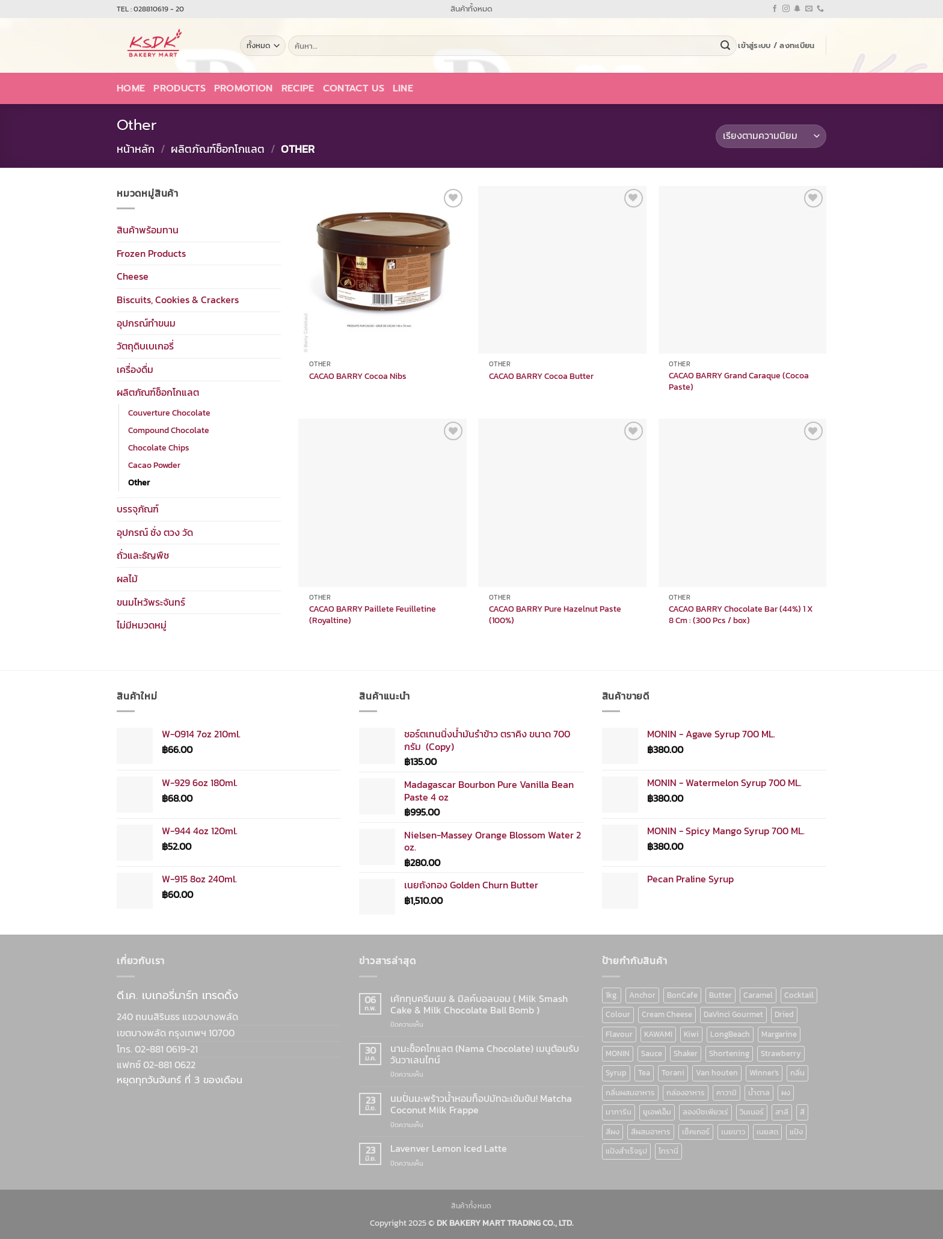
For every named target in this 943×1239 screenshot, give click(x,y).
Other (139, 482)
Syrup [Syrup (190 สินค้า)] (616, 1072)
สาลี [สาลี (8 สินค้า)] (781, 1112)
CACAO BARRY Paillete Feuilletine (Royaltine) (372, 614)
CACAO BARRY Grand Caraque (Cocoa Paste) (739, 381)
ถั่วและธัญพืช (143, 555)
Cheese (133, 276)
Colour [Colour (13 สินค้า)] (618, 1014)
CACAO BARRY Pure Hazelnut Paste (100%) (555, 614)
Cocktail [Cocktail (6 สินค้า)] (799, 995)
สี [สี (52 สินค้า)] (802, 1112)
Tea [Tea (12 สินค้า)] (644, 1072)
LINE (403, 88)
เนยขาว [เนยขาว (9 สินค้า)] (733, 1131)
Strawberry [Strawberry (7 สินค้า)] (781, 1053)
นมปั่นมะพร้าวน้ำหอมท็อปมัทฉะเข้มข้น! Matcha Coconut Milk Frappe (481, 1104)
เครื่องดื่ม (135, 368)
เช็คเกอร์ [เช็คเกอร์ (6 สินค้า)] (696, 1131)
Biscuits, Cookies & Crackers (178, 299)
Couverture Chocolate (169, 412)
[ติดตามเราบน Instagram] (786, 9)
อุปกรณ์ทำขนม (146, 322)
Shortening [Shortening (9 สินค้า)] (729, 1053)
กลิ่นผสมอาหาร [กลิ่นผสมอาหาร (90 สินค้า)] (630, 1092)
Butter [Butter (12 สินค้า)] (720, 995)
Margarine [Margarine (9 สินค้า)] (779, 1034)
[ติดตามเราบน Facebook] (774, 9)
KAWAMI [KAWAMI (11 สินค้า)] (658, 1034)
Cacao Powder (154, 465)
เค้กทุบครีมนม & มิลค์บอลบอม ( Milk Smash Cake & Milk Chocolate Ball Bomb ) (479, 1004)
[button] (776, 46)
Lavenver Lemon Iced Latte (448, 1148)
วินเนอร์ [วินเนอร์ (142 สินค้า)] (752, 1112)
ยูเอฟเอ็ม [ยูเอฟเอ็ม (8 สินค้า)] (657, 1112)
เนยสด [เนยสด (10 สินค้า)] (767, 1131)
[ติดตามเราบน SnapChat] (797, 9)
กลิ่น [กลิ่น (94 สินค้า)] (797, 1072)
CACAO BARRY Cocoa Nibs (358, 376)
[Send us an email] (808, 9)
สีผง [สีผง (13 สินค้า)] (612, 1131)
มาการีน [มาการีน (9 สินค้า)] (618, 1112)
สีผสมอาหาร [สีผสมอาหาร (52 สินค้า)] (651, 1131)
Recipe (298, 88)
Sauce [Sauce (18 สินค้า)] (651, 1053)
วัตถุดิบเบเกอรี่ (145, 346)
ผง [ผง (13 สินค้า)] (785, 1092)
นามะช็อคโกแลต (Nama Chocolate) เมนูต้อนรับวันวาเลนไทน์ (484, 1054)
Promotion (243, 88)
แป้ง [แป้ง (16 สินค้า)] (796, 1131)
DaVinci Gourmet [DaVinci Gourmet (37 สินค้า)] (733, 1014)
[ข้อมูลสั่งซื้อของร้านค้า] (771, 136)
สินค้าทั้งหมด (471, 8)
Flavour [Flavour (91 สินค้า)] (619, 1034)
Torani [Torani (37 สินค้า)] (673, 1072)
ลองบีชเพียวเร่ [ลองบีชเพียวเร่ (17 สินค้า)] (705, 1112)
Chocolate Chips (158, 447)
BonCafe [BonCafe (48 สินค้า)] (682, 995)
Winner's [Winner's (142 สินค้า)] (764, 1072)
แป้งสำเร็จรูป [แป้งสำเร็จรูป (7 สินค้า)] (626, 1151)
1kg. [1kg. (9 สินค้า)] (612, 995)
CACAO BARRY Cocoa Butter (541, 376)
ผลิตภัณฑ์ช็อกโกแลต (218, 149)
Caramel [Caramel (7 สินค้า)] (758, 995)
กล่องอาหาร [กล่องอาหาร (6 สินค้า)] (685, 1092)
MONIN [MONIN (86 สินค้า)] (618, 1053)
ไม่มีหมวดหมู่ (142, 625)
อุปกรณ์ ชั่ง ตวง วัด (155, 531)
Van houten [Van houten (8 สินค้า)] (717, 1072)
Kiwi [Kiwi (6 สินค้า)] (691, 1034)
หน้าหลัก (136, 149)
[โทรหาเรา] (820, 9)
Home (131, 88)
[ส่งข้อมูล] (725, 45)
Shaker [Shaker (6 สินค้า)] (686, 1053)
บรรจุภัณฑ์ (138, 509)
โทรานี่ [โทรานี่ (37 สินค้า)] (668, 1151)
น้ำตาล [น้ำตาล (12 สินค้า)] (759, 1092)
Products (179, 88)
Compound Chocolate (168, 430)
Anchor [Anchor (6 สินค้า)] (642, 995)
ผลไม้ (127, 578)
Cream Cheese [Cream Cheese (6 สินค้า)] (667, 1014)
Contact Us (353, 88)
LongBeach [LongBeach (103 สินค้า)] (730, 1034)
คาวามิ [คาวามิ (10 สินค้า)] (726, 1092)
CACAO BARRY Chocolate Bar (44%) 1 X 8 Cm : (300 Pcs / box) (740, 614)
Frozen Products (151, 252)
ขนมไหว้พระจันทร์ (151, 601)
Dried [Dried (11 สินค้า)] (784, 1014)
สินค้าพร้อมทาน (148, 230)
